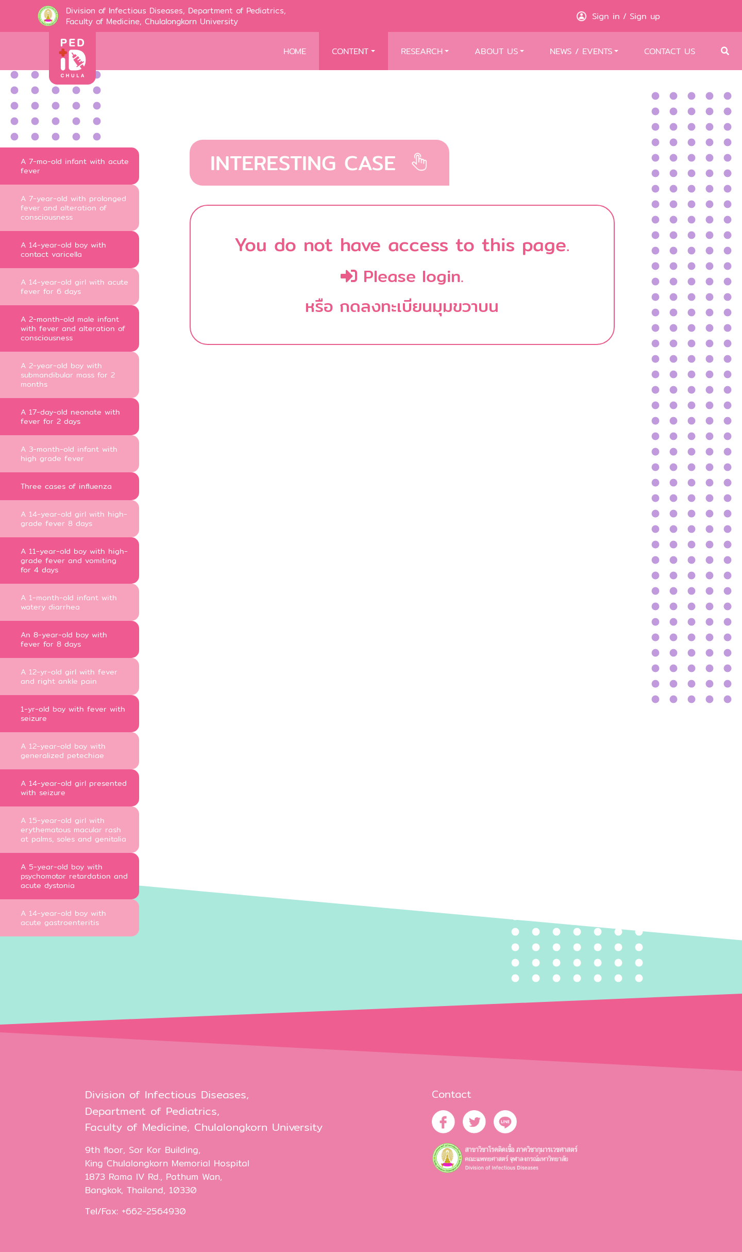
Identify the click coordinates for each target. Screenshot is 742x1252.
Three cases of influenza (66, 486)
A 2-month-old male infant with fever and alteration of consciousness (73, 328)
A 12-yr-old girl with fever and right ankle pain (69, 676)
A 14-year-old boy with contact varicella (63, 249)
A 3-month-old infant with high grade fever (69, 453)
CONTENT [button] (350, 51)
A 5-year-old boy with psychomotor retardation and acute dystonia (74, 876)
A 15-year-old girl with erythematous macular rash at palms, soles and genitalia (73, 829)
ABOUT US (496, 51)
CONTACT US (669, 51)
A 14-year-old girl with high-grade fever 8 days (74, 518)
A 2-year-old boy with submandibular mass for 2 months (68, 374)
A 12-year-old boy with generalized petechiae (63, 750)
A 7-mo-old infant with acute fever (75, 165)
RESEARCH (422, 51)
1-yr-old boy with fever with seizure (73, 713)
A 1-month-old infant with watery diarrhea (69, 602)
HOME (294, 51)
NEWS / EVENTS (581, 51)
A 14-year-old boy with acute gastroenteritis (63, 917)
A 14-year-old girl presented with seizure (74, 787)
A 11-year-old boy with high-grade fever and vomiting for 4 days (74, 560)
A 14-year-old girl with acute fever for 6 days (74, 286)
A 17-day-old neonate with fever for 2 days (70, 416)
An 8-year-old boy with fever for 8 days (64, 639)
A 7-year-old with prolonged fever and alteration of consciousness (73, 207)
